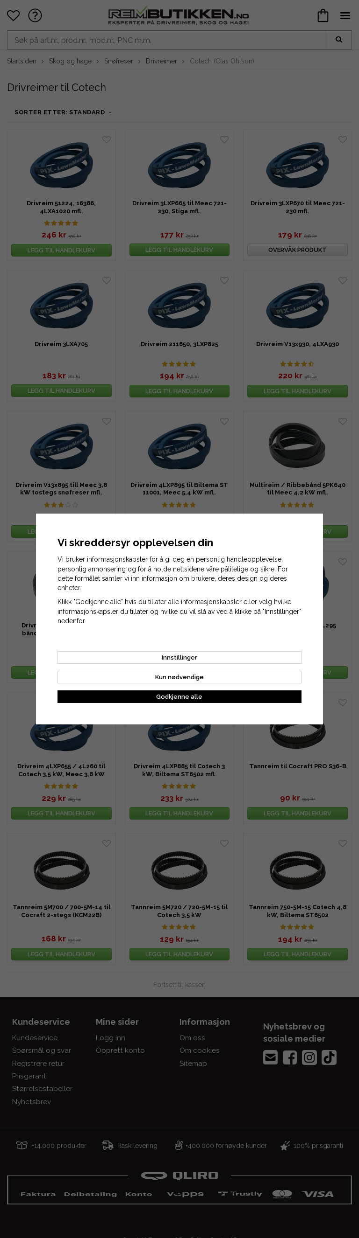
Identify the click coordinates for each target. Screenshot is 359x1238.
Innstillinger (179, 657)
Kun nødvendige (179, 677)
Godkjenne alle (179, 696)
